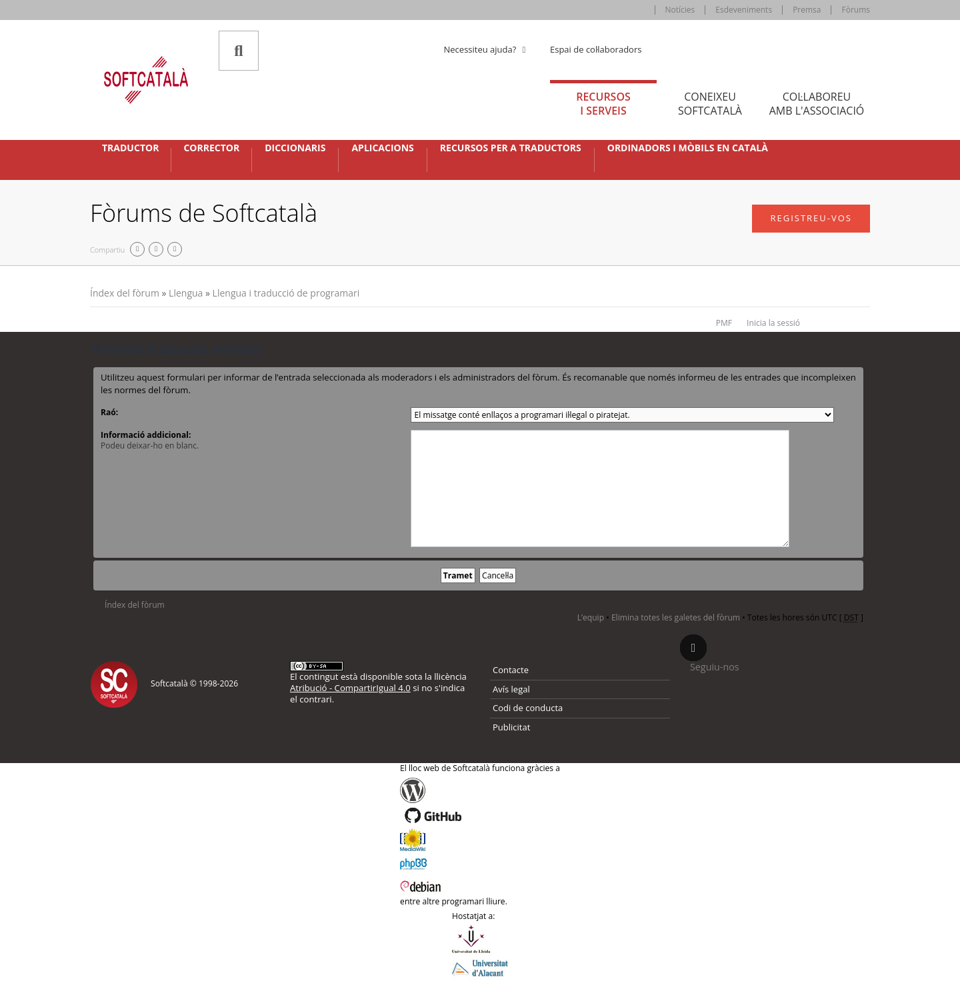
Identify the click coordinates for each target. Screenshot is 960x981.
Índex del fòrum (124, 293)
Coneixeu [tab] (710, 103)
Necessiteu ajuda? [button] (486, 49)
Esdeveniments (743, 9)
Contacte (511, 670)
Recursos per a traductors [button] (510, 148)
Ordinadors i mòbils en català (687, 148)
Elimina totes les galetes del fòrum (675, 617)
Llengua (186, 293)
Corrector (211, 148)
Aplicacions (382, 148)
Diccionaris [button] (295, 148)
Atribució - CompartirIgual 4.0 (350, 688)
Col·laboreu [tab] (816, 103)
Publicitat (511, 727)
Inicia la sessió (773, 323)
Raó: (109, 412)
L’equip (590, 617)
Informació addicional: (146, 435)
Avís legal (511, 689)
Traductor (130, 148)
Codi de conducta (528, 708)
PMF (724, 323)
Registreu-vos (811, 218)
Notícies (680, 9)
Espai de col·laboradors (595, 49)
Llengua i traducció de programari (286, 293)
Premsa (807, 9)
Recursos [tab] (603, 103)
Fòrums (855, 9)
